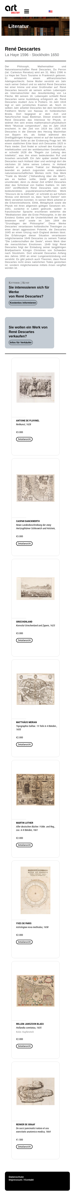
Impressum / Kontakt (21, 1179)
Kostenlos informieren (23, 302)
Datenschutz (16, 1176)
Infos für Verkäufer (21, 342)
